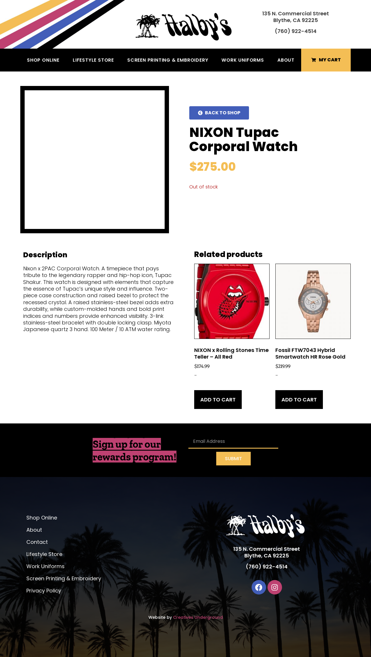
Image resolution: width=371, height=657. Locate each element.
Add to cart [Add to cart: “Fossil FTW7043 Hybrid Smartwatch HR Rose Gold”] (299, 399)
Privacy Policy (43, 590)
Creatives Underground (198, 617)
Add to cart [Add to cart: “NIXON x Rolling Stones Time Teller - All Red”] (218, 399)
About (285, 60)
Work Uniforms (242, 60)
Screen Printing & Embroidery (167, 60)
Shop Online (43, 60)
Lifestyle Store (93, 60)
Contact (37, 542)
